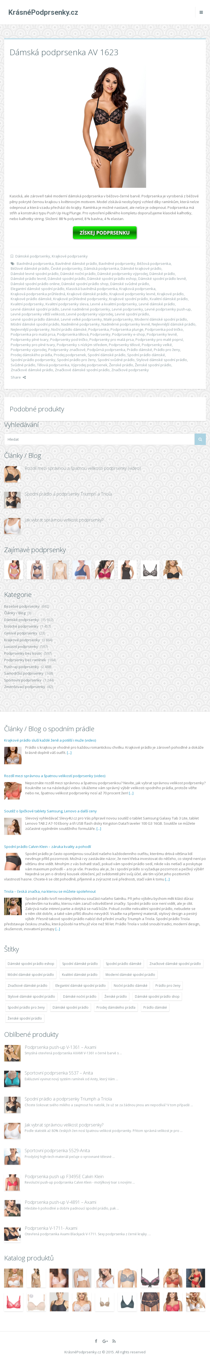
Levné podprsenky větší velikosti (38, 314)
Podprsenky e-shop (128, 334)
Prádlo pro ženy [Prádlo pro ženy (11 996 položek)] (167, 985)
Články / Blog (14, 612)
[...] (69, 752)
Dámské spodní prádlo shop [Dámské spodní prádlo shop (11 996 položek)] (157, 996)
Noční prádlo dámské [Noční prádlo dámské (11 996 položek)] (130, 985)
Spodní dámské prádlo (107, 354)
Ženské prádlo (121, 364)
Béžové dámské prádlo (30, 268)
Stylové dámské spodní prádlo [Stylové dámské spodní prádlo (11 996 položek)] (31, 996)
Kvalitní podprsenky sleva (67, 304)
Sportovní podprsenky (22, 680)
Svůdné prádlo (23, 364)
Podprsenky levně (162, 334)
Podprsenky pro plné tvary (33, 344)
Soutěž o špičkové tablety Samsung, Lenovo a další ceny (50, 811)
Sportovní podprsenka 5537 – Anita (59, 1073)
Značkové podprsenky (130, 369)
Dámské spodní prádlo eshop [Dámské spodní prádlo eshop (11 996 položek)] (31, 963)
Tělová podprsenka (53, 364)
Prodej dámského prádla (31, 354)
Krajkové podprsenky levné (132, 293)
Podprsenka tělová (73, 334)
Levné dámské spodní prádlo (35, 309)
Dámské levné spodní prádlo (35, 273)
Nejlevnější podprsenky (30, 329)
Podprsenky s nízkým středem (82, 344)
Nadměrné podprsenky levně (125, 324)
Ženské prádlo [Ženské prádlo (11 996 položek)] (115, 996)
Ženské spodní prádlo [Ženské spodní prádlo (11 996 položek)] (25, 1018)
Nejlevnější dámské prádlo (173, 324)
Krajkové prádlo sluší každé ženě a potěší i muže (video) (50, 740)
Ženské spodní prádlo (153, 364)
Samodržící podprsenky (23, 673)
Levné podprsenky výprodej (89, 314)
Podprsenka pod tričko (164, 329)
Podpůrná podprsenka (106, 349)
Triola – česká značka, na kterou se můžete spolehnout (50, 891)
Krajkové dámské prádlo (87, 293)
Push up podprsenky (21, 666)
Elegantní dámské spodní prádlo (37, 288)
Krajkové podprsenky (70, 256)
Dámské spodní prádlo (67, 278)
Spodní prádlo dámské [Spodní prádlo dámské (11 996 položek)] (123, 963)
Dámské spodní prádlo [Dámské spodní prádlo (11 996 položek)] (71, 1007)
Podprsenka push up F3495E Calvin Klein (64, 1176)
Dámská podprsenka (101, 268)
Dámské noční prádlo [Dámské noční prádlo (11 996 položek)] (80, 996)
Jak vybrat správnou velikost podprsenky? (64, 520)
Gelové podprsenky (20, 633)
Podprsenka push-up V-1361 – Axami (60, 1047)
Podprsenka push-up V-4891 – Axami (60, 1202)
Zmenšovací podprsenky (24, 686)
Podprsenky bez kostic (23, 653)
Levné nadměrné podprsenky (85, 309)
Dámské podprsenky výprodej (122, 273)
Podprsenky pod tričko (69, 339)
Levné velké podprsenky (81, 319)
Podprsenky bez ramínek (25, 659)
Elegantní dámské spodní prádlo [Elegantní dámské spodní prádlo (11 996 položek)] (80, 985)
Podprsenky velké (157, 344)
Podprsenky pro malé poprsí (159, 339)
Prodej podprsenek (70, 354)
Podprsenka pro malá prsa (33, 334)
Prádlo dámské (139, 349)
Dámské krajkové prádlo (141, 268)
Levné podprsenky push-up (168, 309)
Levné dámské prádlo (157, 304)
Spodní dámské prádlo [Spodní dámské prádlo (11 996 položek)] (80, 963)
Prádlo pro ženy (167, 349)
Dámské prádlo (162, 273)
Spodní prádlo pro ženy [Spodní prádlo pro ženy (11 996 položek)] (26, 1007)
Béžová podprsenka (154, 263)
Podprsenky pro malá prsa (111, 339)
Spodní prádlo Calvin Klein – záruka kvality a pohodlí (47, 846)
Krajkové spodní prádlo (128, 298)
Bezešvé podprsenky (21, 606)
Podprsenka (98, 329)
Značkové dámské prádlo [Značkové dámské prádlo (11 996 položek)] (27, 985)
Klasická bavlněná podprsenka (92, 288)
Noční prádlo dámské (69, 329)
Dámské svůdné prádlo (129, 283)
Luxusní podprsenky (21, 646)
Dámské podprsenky (32, 256)
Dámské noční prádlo (78, 273)
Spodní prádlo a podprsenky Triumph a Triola (68, 494)
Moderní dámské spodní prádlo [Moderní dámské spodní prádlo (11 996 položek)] (130, 974)
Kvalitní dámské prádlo (169, 298)
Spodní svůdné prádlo (116, 359)
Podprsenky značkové (67, 349)
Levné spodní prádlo (132, 314)
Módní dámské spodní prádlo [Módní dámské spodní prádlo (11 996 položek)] (31, 974)
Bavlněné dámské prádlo (76, 263)
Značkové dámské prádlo (32, 369)
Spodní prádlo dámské (146, 354)
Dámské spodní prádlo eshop (112, 278)
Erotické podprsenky (21, 626)
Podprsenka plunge (126, 329)
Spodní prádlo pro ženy (76, 359)
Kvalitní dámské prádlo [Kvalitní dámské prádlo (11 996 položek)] (80, 974)
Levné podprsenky (127, 309)
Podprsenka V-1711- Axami (51, 1228)
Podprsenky (100, 334)
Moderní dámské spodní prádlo (161, 319)
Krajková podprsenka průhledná (38, 293)
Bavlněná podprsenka (35, 263)
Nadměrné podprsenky (80, 324)
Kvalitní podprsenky (27, 304)
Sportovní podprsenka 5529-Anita (57, 1151)
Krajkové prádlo (170, 293)
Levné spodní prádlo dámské (35, 319)
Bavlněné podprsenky (117, 263)
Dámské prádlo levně (28, 278)
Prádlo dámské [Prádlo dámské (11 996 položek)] (155, 1007)
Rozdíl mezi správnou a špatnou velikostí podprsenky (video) (83, 468)
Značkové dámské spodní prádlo (82, 369)
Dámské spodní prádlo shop (85, 283)
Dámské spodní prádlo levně (162, 278)
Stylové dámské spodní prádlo (161, 359)
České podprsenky (66, 268)
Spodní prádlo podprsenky (33, 359)
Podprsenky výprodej (29, 349)
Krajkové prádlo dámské (31, 298)
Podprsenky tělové (124, 344)
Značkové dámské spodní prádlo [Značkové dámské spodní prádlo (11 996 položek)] (175, 963)
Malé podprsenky (118, 319)
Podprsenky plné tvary (30, 339)
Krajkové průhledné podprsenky (80, 298)
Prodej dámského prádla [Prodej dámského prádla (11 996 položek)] (116, 1007)
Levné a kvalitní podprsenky (113, 304)
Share (18, 377)
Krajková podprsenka (137, 288)
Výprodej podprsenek (89, 364)
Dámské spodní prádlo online (35, 283)
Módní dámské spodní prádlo (35, 324)
